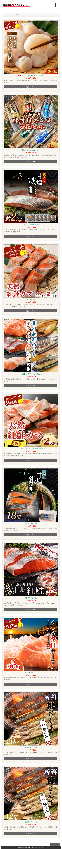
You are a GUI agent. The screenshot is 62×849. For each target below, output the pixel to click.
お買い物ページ (31, 87)
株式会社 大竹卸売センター (29, 847)
